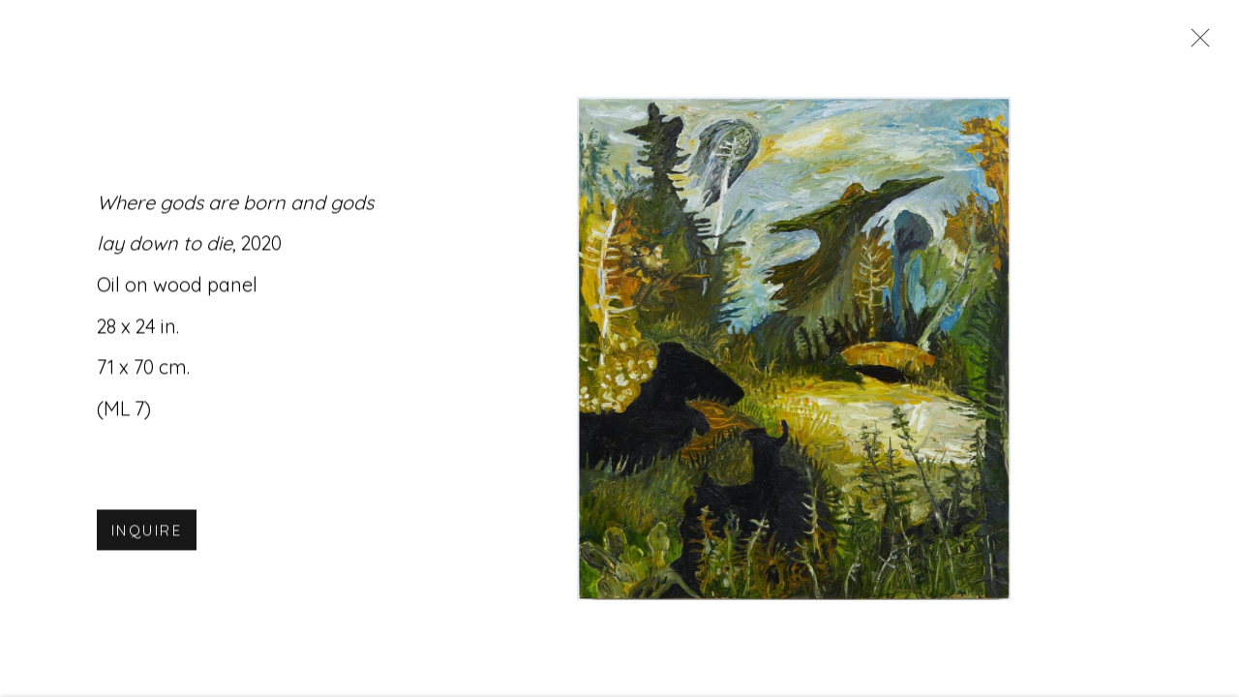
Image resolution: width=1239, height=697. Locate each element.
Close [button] (1195, 43)
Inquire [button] (146, 533)
